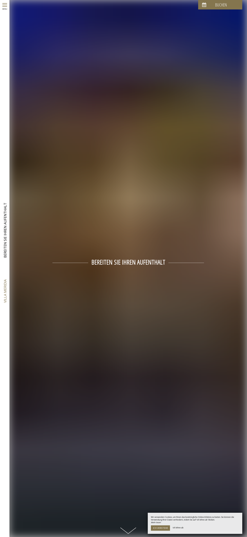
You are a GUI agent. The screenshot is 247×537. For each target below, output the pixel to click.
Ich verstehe (160, 527)
